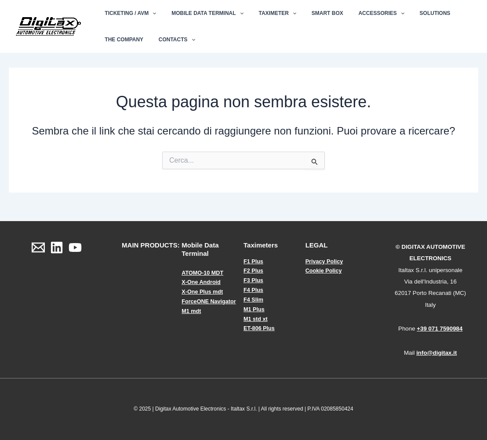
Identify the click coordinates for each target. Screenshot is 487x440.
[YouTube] (75, 247)
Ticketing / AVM (128, 13)
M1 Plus (254, 308)
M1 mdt (192, 310)
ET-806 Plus (259, 327)
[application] (150, 13)
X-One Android (202, 282)
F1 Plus (253, 261)
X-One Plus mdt (203, 291)
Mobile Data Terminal (200, 13)
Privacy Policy (324, 261)
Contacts (170, 39)
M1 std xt (255, 317)
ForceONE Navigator (209, 301)
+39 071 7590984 (439, 328)
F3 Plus (253, 280)
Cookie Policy (324, 270)
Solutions (409, 13)
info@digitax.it (436, 352)
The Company (121, 39)
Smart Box (311, 13)
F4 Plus (253, 289)
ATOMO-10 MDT (203, 272)
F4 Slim (253, 298)
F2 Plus (253, 270)
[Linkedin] (56, 247)
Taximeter (266, 13)
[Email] (38, 247)
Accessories (360, 13)
